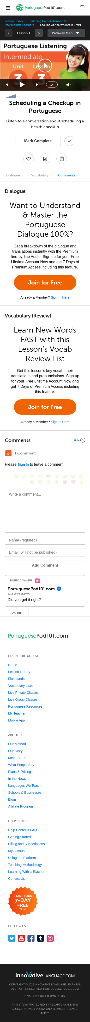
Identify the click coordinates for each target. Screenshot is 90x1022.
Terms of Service (65, 1008)
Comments (66, 175)
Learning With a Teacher (26, 872)
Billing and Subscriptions (26, 844)
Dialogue (13, 175)
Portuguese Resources (25, 706)
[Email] (45, 552)
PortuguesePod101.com (61, 988)
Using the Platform (22, 858)
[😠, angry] (57, 476)
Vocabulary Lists (20, 686)
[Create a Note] (45, 158)
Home (12, 665)
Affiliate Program (20, 806)
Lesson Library (14, 21)
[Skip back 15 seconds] (7, 85)
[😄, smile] (16, 476)
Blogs (12, 799)
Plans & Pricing (19, 772)
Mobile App (16, 720)
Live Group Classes (22, 699)
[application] (45, 65)
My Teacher (16, 713)
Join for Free (45, 282)
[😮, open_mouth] (57, 482)
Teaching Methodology (25, 865)
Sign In (23, 464)
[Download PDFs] (61, 158)
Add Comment (45, 565)
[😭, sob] (32, 482)
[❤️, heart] (73, 482)
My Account (16, 851)
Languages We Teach (24, 785)
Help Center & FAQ (22, 830)
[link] (39, 33)
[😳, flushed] (24, 476)
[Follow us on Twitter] (12, 938)
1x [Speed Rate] (51, 84)
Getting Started (19, 837)
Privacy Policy (33, 996)
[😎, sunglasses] (48, 476)
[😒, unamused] (40, 476)
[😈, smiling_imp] (65, 482)
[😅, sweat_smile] (73, 476)
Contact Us (16, 878)
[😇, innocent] (40, 482)
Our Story (15, 751)
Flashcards (16, 679)
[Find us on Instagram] (50, 938)
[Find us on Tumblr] (40, 938)
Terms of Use (56, 996)
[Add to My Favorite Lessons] (28, 158)
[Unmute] (69, 85)
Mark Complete (38, 141)
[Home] (40, 11)
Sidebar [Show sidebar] (66, 33)
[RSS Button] (8, 453)
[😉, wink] (81, 476)
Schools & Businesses (25, 792)
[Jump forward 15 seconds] (37, 85)
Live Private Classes (23, 692)
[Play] (22, 85)
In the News (17, 779)
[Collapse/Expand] (45, 440)
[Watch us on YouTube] (21, 938)
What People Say (21, 765)
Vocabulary (39, 175)
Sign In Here (60, 297)
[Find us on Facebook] (31, 938)
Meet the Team (19, 758)
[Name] (45, 540)
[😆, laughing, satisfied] (65, 476)
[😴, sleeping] (48, 482)
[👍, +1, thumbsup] (81, 482)
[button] (82, 7)
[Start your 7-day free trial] (23, 901)
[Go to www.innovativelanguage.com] (45, 974)
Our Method (17, 744)
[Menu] (7, 7)
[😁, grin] (32, 476)
